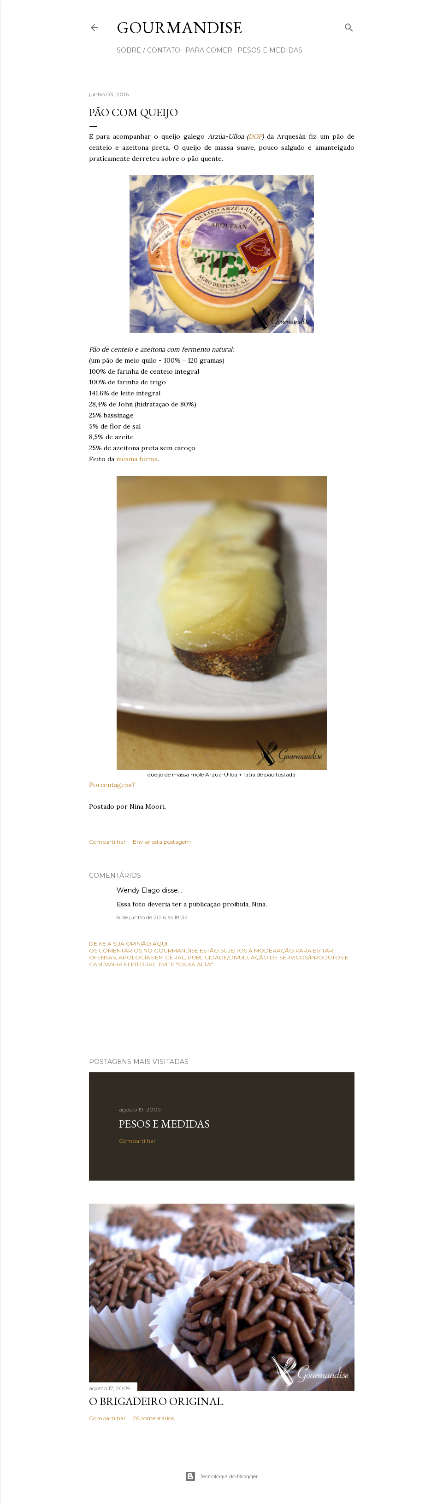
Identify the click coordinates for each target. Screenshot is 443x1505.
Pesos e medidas (164, 1124)
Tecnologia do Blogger (221, 1476)
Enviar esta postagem (162, 841)
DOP (255, 136)
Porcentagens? (112, 785)
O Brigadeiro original (156, 1401)
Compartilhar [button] (107, 841)
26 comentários (153, 1418)
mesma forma (137, 459)
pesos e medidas (269, 50)
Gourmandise (179, 27)
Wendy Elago (138, 890)
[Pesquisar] (348, 26)
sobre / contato (148, 50)
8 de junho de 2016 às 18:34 (152, 917)
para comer (208, 50)
